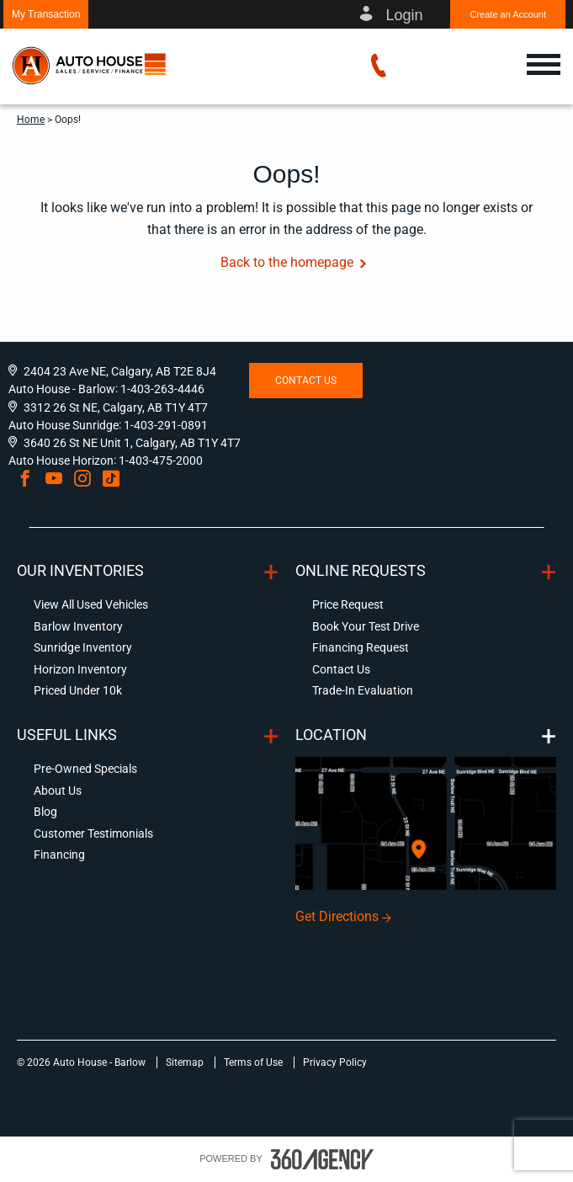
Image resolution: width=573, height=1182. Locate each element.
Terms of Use (254, 1062)
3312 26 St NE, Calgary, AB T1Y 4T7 (116, 407)
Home (31, 119)
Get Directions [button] (337, 916)
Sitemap (186, 1062)
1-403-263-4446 (162, 389)
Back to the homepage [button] (286, 262)
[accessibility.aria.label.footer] (322, 1159)
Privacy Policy (335, 1062)
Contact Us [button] (306, 380)
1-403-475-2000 (161, 460)
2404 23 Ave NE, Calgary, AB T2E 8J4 (120, 371)
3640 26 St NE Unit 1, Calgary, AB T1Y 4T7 (132, 443)
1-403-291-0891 (166, 425)
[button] (45, 14)
